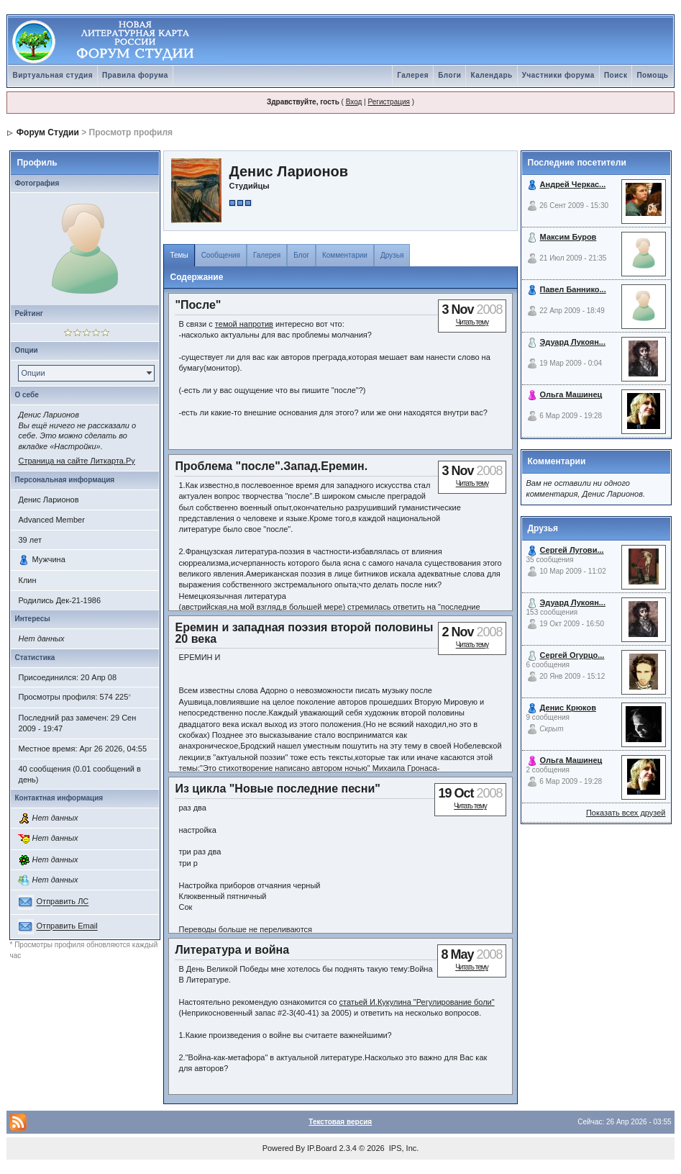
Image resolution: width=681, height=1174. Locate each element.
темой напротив (244, 324)
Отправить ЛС (63, 902)
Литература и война (232, 950)
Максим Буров (568, 236)
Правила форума (135, 75)
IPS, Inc (403, 1148)
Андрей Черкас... (573, 184)
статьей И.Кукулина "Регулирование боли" (417, 1002)
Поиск (616, 75)
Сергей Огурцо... (572, 655)
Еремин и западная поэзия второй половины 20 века (304, 632)
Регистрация (388, 102)
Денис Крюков (568, 707)
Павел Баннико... (573, 289)
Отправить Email (67, 926)
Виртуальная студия (52, 75)
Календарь (491, 75)
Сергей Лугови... (572, 550)
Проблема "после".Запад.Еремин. (271, 466)
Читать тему (472, 322)
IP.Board (322, 1148)
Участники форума (558, 75)
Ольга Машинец (571, 394)
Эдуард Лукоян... (572, 342)
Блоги (449, 75)
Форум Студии (48, 132)
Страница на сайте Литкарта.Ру (76, 460)
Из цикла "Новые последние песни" (277, 788)
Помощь (652, 75)
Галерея (413, 75)
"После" (198, 305)
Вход (354, 102)
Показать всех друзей (626, 812)
